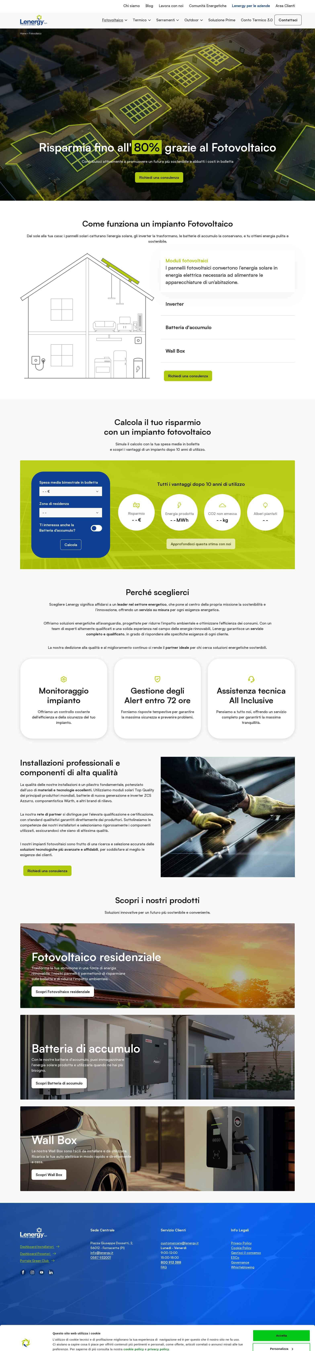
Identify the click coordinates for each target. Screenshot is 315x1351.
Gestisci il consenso (246, 1253)
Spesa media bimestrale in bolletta (68, 482)
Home (23, 33)
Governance (240, 1262)
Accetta (281, 1314)
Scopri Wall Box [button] (49, 1174)
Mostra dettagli (63, 1338)
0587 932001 (100, 1257)
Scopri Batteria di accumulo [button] (59, 1083)
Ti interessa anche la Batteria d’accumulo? (57, 527)
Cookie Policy (241, 1248)
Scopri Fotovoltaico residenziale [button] (63, 991)
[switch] (96, 528)
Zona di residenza (54, 503)
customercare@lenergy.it (180, 1243)
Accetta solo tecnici (281, 1340)
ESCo (235, 1257)
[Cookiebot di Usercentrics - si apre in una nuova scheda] (26, 1343)
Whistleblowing (242, 1267)
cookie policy (134, 1327)
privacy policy (158, 1327)
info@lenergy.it (101, 1253)
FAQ (164, 1267)
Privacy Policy (241, 1243)
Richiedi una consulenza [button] (159, 177)
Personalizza (281, 1327)
